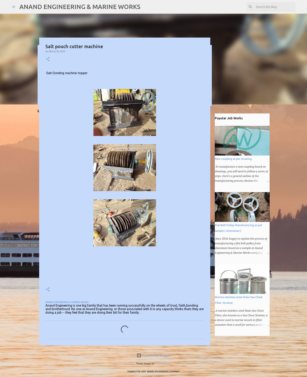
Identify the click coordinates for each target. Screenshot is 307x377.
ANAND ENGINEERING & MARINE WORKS (79, 6)
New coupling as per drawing (233, 158)
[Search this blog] (274, 7)
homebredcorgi (163, 363)
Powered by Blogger (153, 355)
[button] (47, 59)
